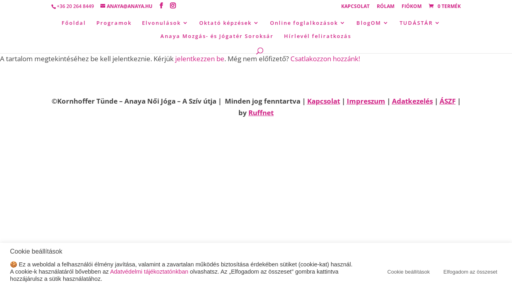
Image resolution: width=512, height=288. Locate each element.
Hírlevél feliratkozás (317, 36)
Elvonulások (161, 23)
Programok (114, 23)
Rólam (385, 7)
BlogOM (368, 23)
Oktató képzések (225, 23)
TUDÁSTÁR (416, 23)
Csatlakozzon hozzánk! (325, 58)
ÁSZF (448, 101)
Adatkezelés (412, 101)
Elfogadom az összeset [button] (470, 272)
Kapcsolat (355, 7)
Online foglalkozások (304, 23)
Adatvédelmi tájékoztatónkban (149, 271)
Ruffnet (261, 112)
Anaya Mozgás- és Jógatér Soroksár (217, 36)
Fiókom (412, 7)
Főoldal (74, 23)
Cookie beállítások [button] (408, 272)
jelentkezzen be (199, 58)
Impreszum (366, 101)
